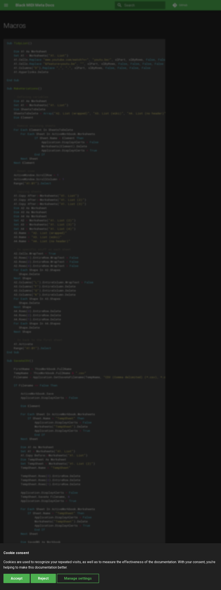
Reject (43, 578)
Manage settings (78, 578)
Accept (16, 578)
